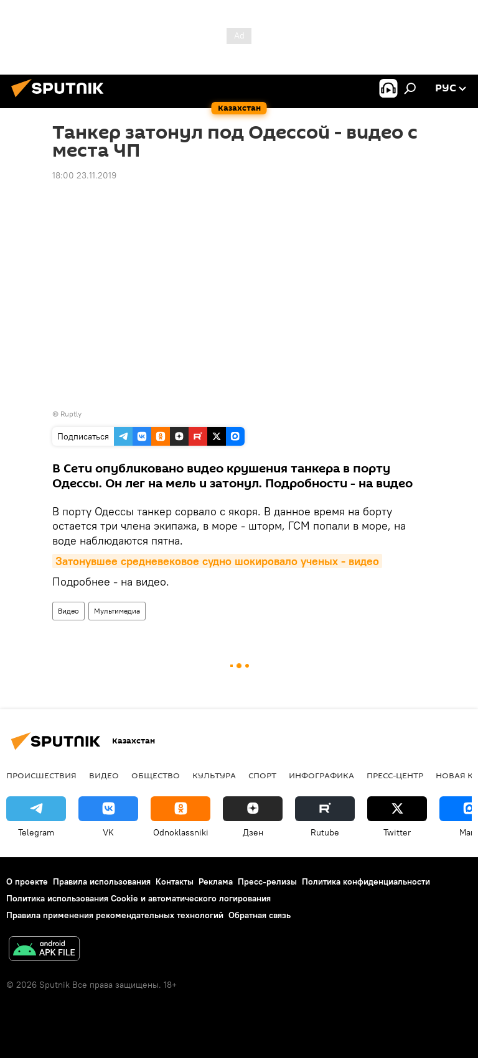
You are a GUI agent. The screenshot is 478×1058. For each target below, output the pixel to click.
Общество (155, 775)
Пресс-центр (395, 775)
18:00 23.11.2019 (84, 175)
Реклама (216, 881)
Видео (68, 610)
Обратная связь (259, 915)
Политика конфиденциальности (366, 881)
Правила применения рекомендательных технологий (114, 915)
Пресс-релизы (267, 881)
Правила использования (102, 881)
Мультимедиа (117, 610)
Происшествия (41, 775)
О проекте (27, 881)
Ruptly (71, 413)
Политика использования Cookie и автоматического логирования (138, 898)
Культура (214, 775)
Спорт (262, 775)
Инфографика (321, 775)
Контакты (175, 881)
